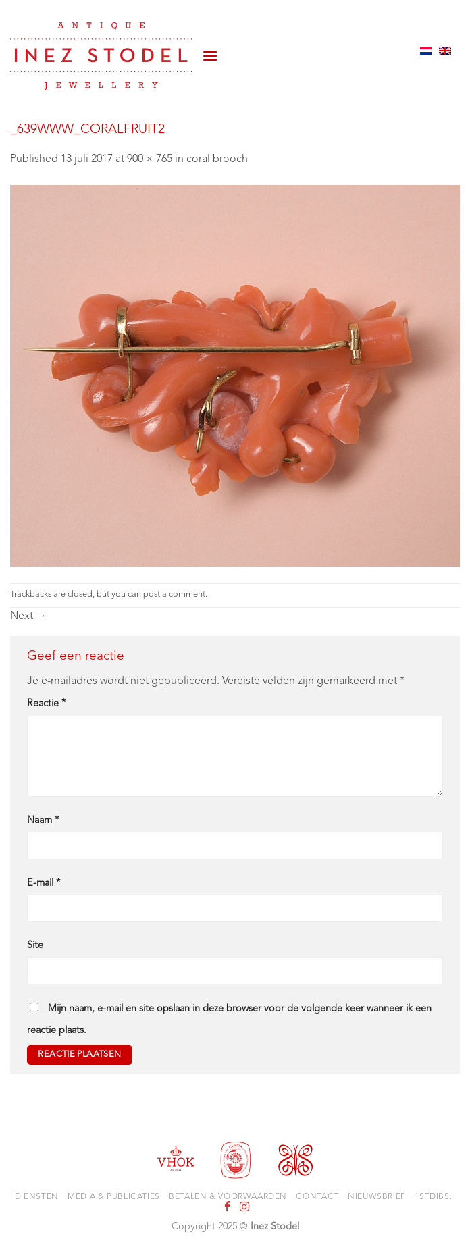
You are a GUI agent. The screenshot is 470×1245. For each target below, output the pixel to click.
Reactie (46, 704)
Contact (317, 1197)
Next (28, 616)
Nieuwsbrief (377, 1197)
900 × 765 (149, 159)
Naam (43, 821)
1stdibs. (433, 1197)
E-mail (43, 883)
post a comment (174, 594)
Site (35, 946)
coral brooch (217, 159)
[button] (210, 50)
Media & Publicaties (114, 1197)
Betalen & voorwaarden (228, 1197)
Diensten (37, 1197)
